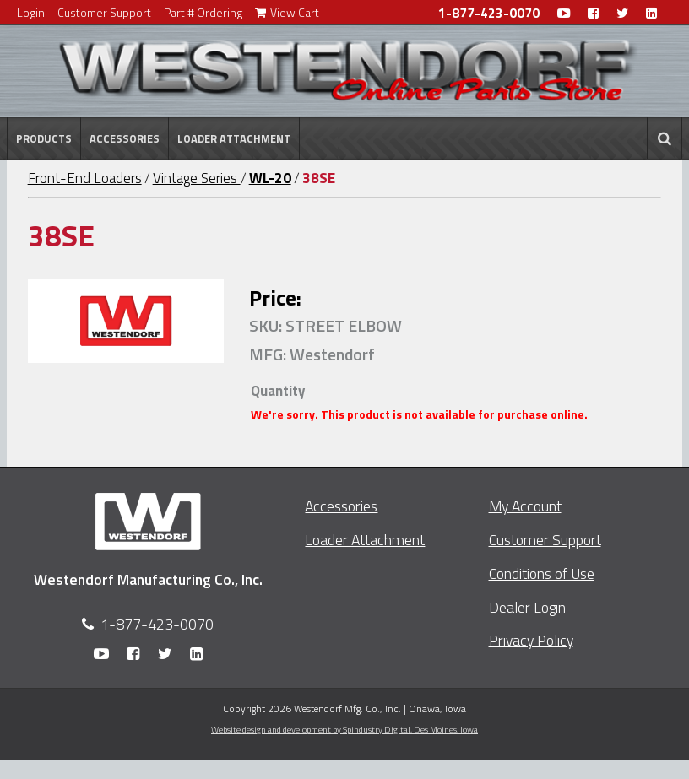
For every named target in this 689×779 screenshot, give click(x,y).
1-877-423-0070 (489, 13)
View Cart (287, 12)
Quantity (278, 391)
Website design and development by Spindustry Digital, (344, 729)
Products (44, 138)
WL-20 (270, 178)
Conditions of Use (541, 573)
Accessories (125, 138)
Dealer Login (527, 607)
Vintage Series (197, 178)
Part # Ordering (203, 12)
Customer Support (104, 12)
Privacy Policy (531, 640)
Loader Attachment (233, 138)
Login (31, 12)
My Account (525, 506)
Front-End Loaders (85, 178)
